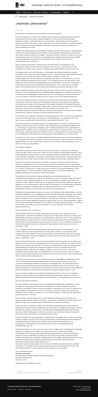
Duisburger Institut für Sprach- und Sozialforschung (57, 5)
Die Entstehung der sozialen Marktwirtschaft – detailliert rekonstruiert (33, 372)
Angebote (45, 12)
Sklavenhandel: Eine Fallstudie (75, 372)
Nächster (78, 371)
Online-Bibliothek (56, 12)
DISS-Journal (27, 12)
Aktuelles (66, 12)
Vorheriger (19, 371)
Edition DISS (37, 12)
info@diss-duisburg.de (84, 389)
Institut (19, 12)
